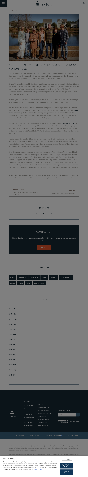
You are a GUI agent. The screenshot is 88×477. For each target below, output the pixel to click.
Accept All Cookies (67, 472)
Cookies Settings (67, 460)
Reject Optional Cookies (66, 466)
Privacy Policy (38, 470)
